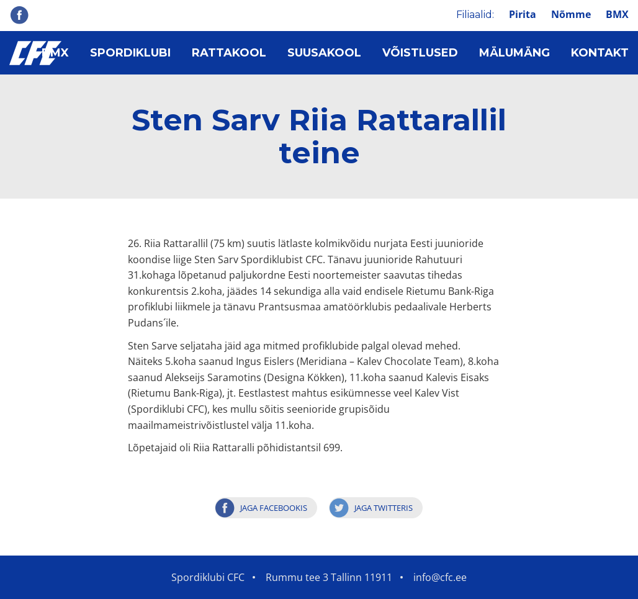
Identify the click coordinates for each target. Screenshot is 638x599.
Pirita (522, 14)
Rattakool (229, 53)
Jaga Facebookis (273, 507)
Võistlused (420, 53)
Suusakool (324, 53)
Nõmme (571, 14)
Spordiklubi (130, 53)
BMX (617, 14)
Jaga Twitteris (383, 507)
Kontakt (600, 53)
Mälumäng (514, 53)
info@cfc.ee (440, 577)
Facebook (19, 15)
